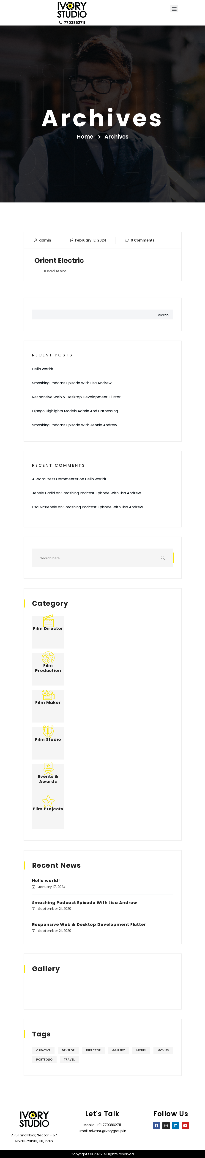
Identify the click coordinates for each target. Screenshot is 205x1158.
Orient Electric (59, 260)
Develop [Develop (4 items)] (68, 1050)
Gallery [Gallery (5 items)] (118, 1050)
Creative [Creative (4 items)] (43, 1050)
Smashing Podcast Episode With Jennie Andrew (74, 425)
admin (45, 240)
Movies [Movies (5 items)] (163, 1050)
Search (163, 315)
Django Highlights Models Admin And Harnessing (75, 411)
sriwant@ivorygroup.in (107, 1130)
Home (85, 136)
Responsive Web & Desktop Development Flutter (76, 397)
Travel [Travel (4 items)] (69, 1059)
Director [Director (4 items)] (93, 1050)
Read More (55, 271)
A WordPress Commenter (55, 479)
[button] (174, 8)
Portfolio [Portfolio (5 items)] (44, 1059)
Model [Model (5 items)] (141, 1050)
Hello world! (42, 369)
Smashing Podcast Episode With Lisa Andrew (72, 383)
